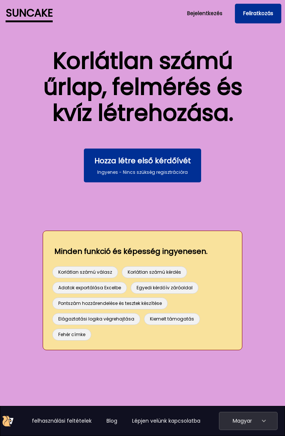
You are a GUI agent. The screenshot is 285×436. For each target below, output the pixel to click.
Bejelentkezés (204, 13)
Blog (112, 420)
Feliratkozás (258, 13)
